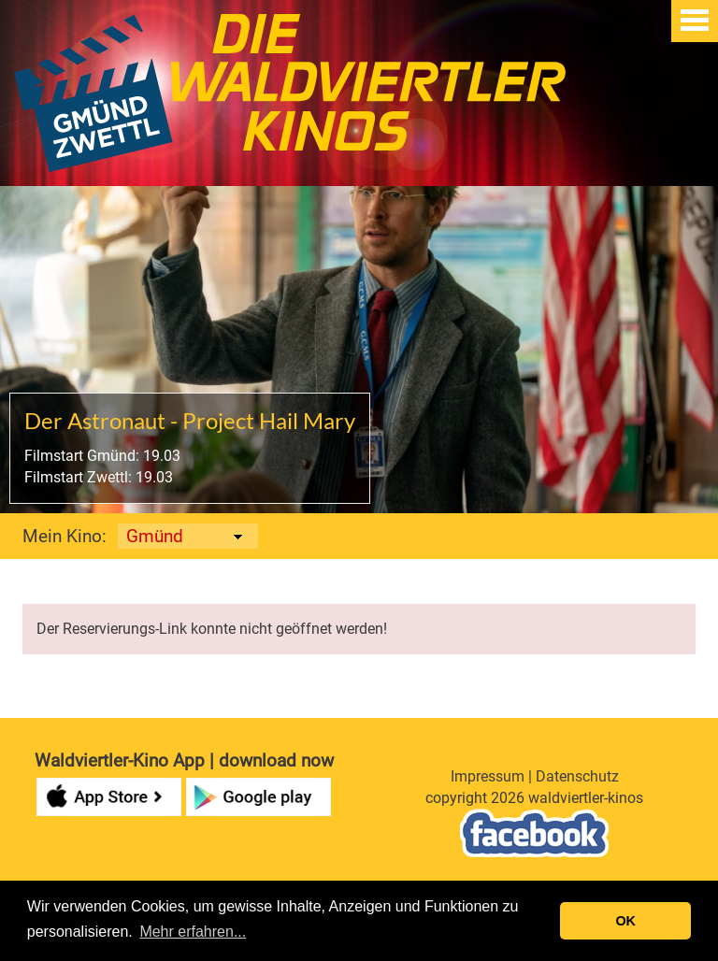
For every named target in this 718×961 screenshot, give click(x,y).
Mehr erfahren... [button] (192, 931)
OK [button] (625, 920)
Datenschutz (577, 776)
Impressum (487, 776)
